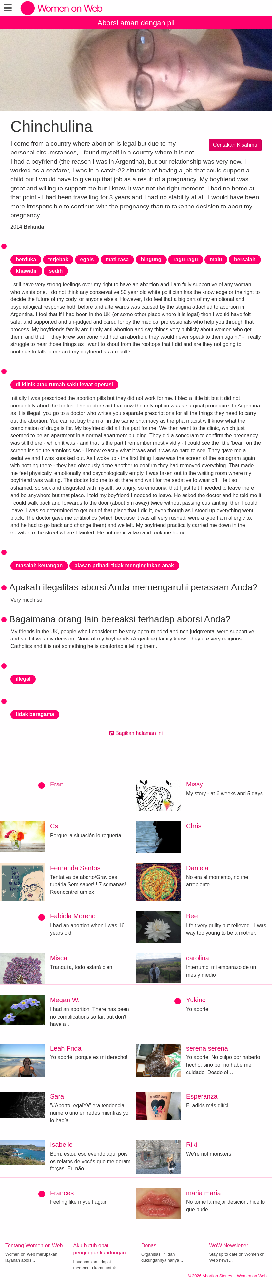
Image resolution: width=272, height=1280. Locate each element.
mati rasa (117, 259)
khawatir (26, 271)
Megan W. (65, 999)
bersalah (245, 259)
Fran (57, 784)
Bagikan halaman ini (136, 733)
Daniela (197, 868)
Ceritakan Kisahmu (235, 145)
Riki (191, 1144)
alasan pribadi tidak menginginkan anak (124, 565)
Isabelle (61, 1144)
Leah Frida (66, 1048)
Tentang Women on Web (34, 1245)
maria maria (203, 1193)
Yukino (196, 999)
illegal (23, 679)
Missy (194, 784)
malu (216, 259)
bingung (151, 259)
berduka (26, 259)
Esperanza (202, 1096)
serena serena (207, 1048)
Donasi (149, 1245)
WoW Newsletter (228, 1245)
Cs (54, 826)
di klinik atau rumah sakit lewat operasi (64, 384)
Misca (58, 958)
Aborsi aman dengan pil (135, 23)
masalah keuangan (39, 565)
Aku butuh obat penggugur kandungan (99, 1249)
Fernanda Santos (75, 868)
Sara (57, 1096)
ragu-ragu (185, 259)
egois (87, 259)
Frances (62, 1193)
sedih (56, 271)
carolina (197, 958)
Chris (194, 826)
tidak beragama (35, 714)
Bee (192, 916)
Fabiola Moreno (73, 916)
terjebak (58, 259)
